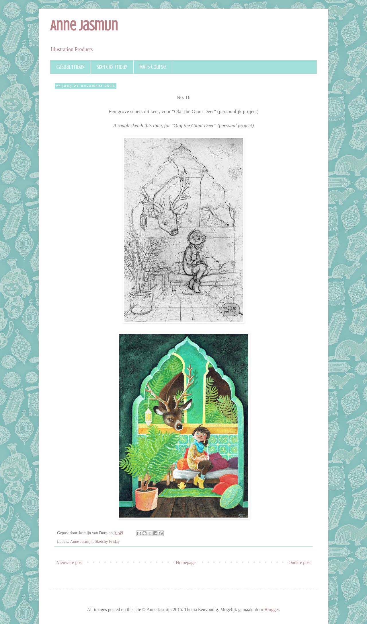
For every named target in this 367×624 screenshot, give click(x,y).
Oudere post (299, 562)
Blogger (271, 609)
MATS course (152, 67)
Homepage (186, 562)
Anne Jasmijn (84, 26)
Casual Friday (70, 67)
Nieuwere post (69, 562)
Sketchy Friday (112, 67)
